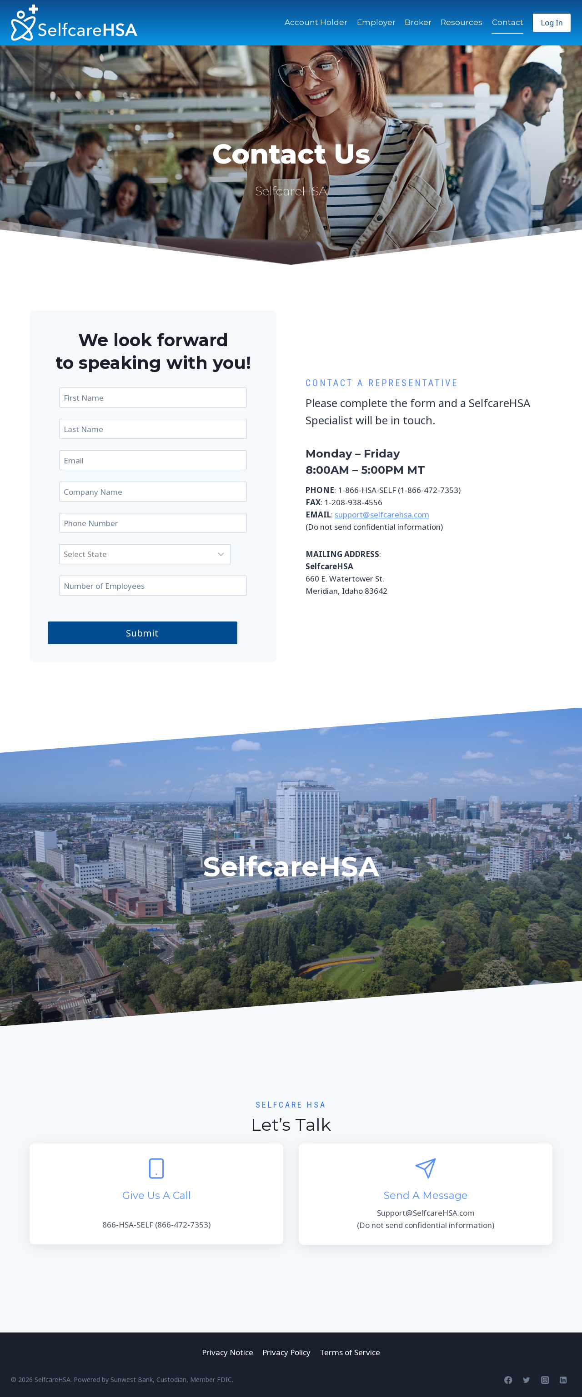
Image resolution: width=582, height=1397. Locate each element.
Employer (376, 22)
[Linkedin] (563, 1380)
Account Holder (316, 22)
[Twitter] (527, 1380)
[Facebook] (508, 1380)
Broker (418, 22)
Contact (507, 22)
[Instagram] (545, 1380)
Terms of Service (350, 1352)
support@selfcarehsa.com (382, 514)
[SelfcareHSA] (74, 23)
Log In (552, 22)
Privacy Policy (286, 1352)
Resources (461, 22)
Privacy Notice (227, 1352)
